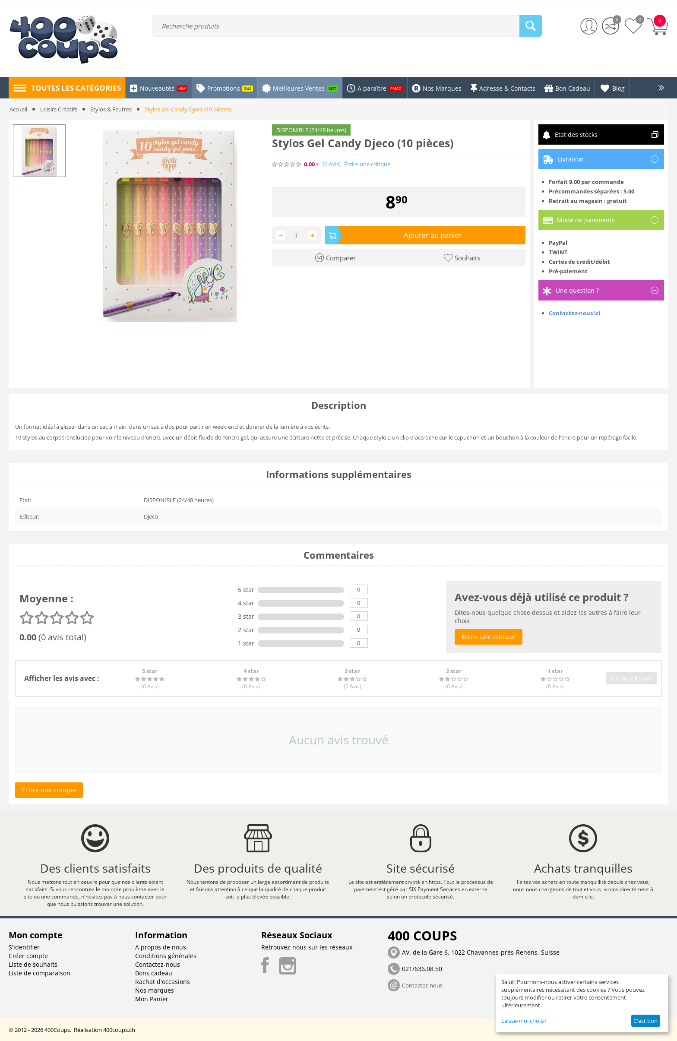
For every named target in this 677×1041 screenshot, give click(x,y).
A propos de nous (160, 947)
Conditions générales (165, 956)
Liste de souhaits (33, 964)
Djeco (151, 516)
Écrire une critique (367, 164)
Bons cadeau (153, 973)
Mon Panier (151, 999)
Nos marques (154, 990)
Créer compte (28, 956)
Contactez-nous (157, 964)
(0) (332, 164)
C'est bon (645, 1021)
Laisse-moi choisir (524, 1021)
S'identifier (24, 947)
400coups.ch (119, 1030)
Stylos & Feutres (111, 109)
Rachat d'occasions (162, 982)
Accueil (18, 109)
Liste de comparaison (39, 973)
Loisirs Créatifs (58, 109)
